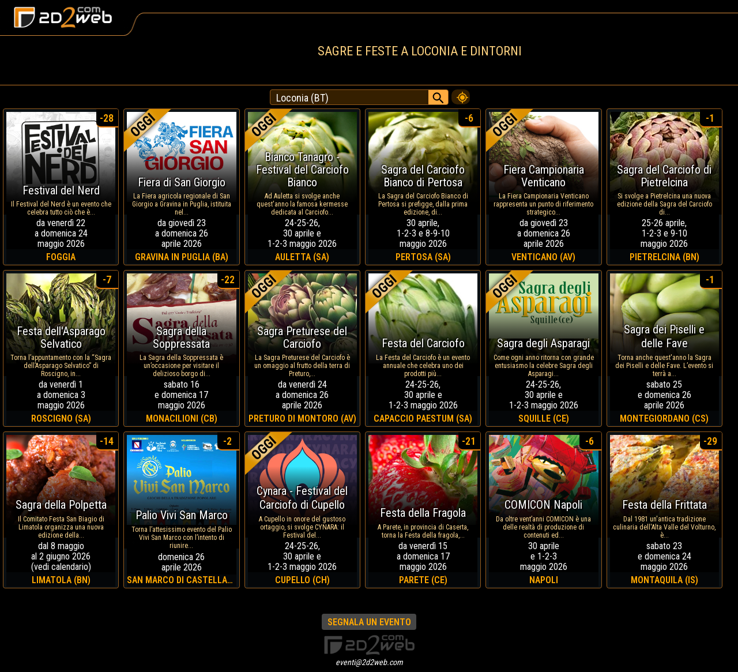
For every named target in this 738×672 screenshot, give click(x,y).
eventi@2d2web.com (369, 662)
